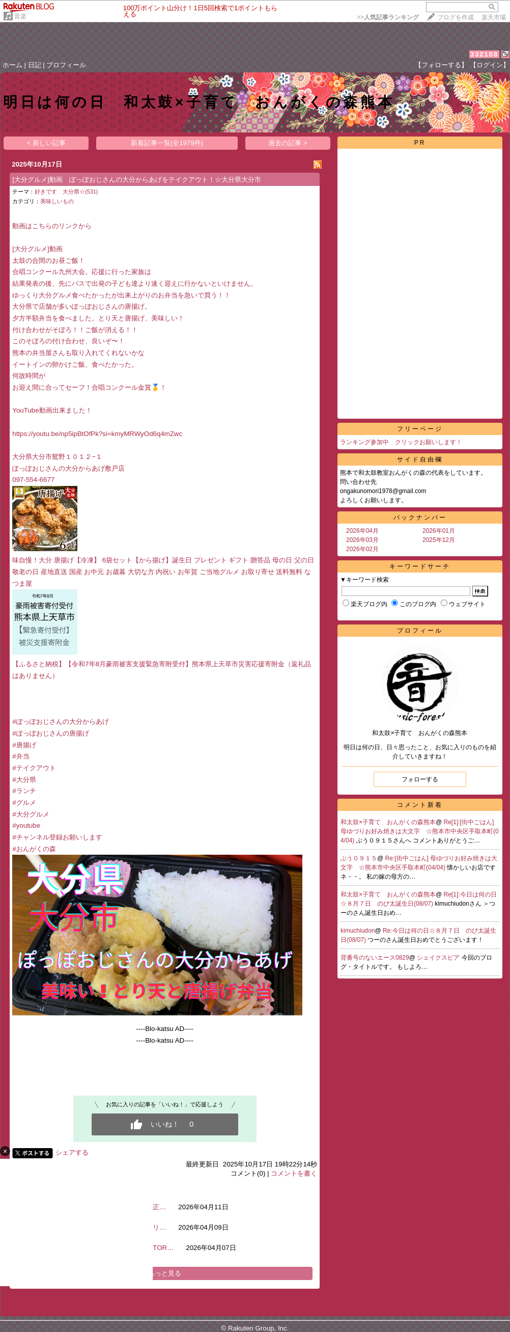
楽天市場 (493, 17)
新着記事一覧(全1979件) (167, 143)
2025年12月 (438, 539)
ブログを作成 (455, 17)
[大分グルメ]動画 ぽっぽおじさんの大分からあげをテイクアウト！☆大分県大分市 (136, 179)
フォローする (420, 779)
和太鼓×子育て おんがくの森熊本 (388, 822)
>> (388, 17)
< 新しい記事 (46, 143)
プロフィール (66, 65)
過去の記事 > (287, 143)
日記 (34, 65)
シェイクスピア (439, 957)
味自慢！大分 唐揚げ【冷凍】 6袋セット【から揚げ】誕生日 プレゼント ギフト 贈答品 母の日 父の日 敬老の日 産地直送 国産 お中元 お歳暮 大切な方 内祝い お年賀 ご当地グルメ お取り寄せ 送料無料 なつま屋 (163, 571)
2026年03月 (362, 539)
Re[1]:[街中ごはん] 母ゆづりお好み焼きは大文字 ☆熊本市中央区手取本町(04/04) (420, 831)
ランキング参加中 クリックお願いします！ (401, 442)
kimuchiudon (358, 930)
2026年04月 (362, 530)
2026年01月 (438, 530)
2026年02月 (362, 549)
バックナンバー (420, 517)
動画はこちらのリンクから (52, 226)
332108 (484, 54)
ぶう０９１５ (359, 858)
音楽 (20, 16)
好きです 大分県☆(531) (66, 191)
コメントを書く (294, 1173)
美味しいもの (57, 201)
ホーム (12, 65)
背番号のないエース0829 (375, 957)
